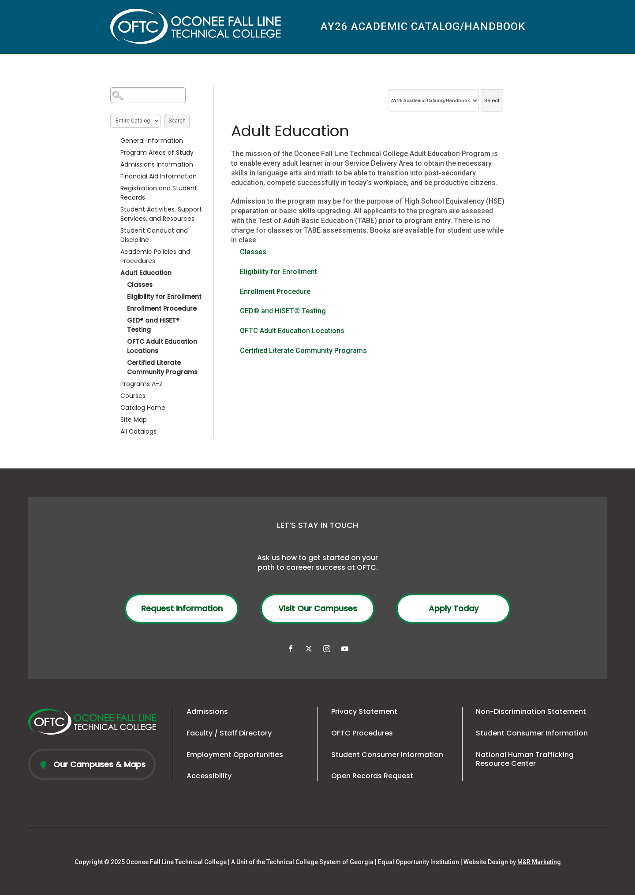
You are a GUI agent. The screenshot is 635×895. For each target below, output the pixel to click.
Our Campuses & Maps (98, 764)
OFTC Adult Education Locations (162, 346)
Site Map (133, 419)
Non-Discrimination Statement (531, 711)
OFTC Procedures (362, 733)
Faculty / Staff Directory (229, 733)
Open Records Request (372, 776)
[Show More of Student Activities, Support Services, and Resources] (114, 209)
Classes (140, 284)
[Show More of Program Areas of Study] (114, 152)
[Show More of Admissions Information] (114, 164)
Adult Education (146, 272)
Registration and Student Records (158, 193)
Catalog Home (142, 407)
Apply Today (453, 608)
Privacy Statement (364, 711)
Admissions (207, 711)
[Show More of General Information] (114, 140)
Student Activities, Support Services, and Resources (161, 214)
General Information (151, 140)
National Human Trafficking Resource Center (525, 759)
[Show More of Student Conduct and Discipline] (114, 230)
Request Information (182, 608)
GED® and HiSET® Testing (153, 325)
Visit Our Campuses (317, 608)
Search (177, 121)
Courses (133, 395)
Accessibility (209, 776)
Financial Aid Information (158, 176)
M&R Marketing (539, 861)
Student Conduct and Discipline (154, 235)
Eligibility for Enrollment (164, 296)
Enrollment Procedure (162, 308)
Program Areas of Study (157, 152)
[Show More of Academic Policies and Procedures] (114, 251)
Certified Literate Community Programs (162, 367)
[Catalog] (433, 100)
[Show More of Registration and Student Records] (114, 188)
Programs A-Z (141, 383)
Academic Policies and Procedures (155, 256)
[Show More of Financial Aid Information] (114, 176)
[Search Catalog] (148, 95)
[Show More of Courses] (114, 395)
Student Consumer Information (387, 755)
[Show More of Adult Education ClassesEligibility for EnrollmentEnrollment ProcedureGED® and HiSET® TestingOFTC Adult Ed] (114, 272)
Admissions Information (156, 164)
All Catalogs (138, 431)
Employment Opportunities (235, 755)
